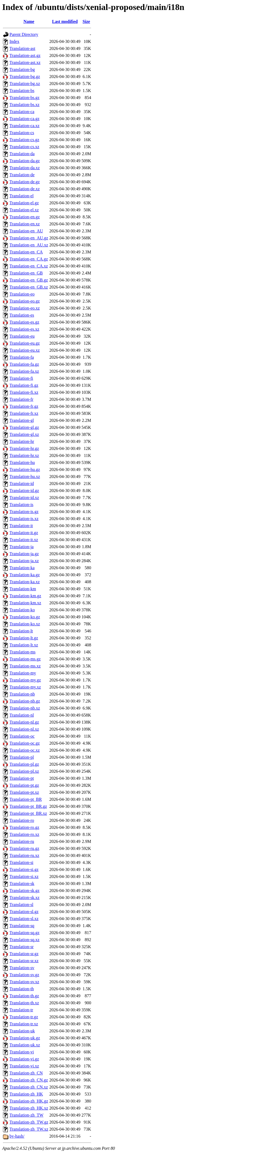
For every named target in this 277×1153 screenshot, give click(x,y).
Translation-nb (22, 694)
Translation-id (21, 483)
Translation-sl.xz (23, 918)
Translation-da (22, 153)
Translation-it (21, 525)
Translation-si (21, 862)
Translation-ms (22, 652)
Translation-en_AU (26, 231)
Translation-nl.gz (24, 722)
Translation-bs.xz (24, 104)
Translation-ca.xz (24, 125)
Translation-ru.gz (24, 848)
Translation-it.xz (23, 539)
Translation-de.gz (24, 181)
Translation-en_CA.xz (28, 266)
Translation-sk (21, 883)
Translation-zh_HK (26, 1094)
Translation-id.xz (24, 497)
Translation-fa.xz (24, 371)
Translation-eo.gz (24, 301)
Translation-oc (22, 736)
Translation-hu (22, 462)
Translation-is (21, 504)
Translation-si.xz (23, 876)
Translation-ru (21, 841)
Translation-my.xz (25, 687)
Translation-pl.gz (24, 764)
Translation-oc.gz (24, 743)
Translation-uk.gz (24, 1038)
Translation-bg (22, 69)
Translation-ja (21, 546)
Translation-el (21, 196)
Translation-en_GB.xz (28, 287)
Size (86, 21)
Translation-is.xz (23, 518)
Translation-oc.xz (24, 750)
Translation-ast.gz (25, 55)
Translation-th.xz (24, 1003)
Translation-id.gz (24, 490)
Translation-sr (21, 946)
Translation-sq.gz (24, 932)
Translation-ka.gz (24, 574)
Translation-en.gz (24, 217)
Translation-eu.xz (24, 350)
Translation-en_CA (26, 252)
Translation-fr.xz (23, 413)
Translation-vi (21, 1052)
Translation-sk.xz (24, 897)
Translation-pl (21, 757)
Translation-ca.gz (24, 118)
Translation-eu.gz (24, 343)
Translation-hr (21, 441)
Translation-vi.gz (24, 1059)
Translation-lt (21, 631)
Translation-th (21, 988)
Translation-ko (22, 610)
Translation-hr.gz (24, 448)
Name (29, 21)
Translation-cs (21, 132)
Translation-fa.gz (24, 364)
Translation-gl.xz (24, 434)
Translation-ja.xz (24, 560)
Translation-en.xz (24, 224)
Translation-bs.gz (24, 97)
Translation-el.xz (24, 210)
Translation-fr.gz (23, 406)
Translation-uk (22, 1031)
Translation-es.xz (24, 329)
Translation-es (21, 315)
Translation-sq (21, 925)
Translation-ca (21, 111)
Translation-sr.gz (23, 953)
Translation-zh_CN (26, 1073)
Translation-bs (21, 90)
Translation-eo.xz (24, 308)
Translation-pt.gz (24, 785)
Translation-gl (21, 420)
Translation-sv (21, 967)
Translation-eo (22, 294)
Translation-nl (21, 715)
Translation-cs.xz (24, 146)
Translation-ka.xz (24, 581)
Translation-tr (21, 1010)
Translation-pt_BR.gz (28, 806)
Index (14, 41)
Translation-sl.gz (23, 911)
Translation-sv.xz (24, 981)
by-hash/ (16, 1136)
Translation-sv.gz (24, 974)
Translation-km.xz (25, 603)
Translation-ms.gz (25, 659)
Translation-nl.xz (24, 729)
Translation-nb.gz (24, 701)
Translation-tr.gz (23, 1017)
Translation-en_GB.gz (28, 280)
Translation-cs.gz (24, 139)
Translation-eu (22, 336)
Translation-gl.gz (24, 427)
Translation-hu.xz (24, 476)
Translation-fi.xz (23, 392)
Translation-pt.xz (24, 792)
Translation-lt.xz (23, 645)
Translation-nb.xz (24, 708)
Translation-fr (21, 399)
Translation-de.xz (24, 188)
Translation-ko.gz (24, 617)
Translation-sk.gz (24, 890)
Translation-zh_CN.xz (28, 1087)
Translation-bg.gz (24, 76)
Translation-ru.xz (24, 855)
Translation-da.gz (24, 160)
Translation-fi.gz (23, 385)
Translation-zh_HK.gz (28, 1101)
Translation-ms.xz (25, 666)
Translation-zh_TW (26, 1115)
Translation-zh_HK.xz (28, 1108)
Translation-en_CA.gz (28, 259)
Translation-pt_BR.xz (28, 813)
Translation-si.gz (23, 869)
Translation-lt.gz (23, 638)
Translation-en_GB (26, 273)
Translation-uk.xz (24, 1045)
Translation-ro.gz (24, 827)
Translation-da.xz (24, 167)
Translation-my (22, 673)
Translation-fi (21, 378)
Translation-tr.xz (23, 1024)
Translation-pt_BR (25, 799)
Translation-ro (21, 820)
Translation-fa (21, 357)
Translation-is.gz (23, 511)
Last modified (65, 21)
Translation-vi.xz (24, 1066)
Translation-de (22, 174)
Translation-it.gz (23, 532)
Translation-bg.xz (24, 83)
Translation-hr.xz (24, 455)
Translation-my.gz (25, 680)
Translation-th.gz (24, 995)
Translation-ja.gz (24, 553)
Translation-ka (22, 567)
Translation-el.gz (24, 203)
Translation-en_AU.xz (28, 245)
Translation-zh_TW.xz (28, 1129)
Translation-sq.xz (24, 939)
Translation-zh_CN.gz (28, 1080)
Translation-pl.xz (24, 771)
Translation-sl (21, 904)
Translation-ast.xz (25, 62)
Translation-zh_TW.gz (28, 1122)
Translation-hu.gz (24, 469)
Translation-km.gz (25, 596)
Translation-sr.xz (23, 960)
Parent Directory (23, 34)
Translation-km (22, 588)
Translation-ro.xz (24, 834)
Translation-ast (22, 48)
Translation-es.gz (24, 322)
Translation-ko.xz (24, 624)
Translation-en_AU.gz (28, 238)
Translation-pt (21, 778)
